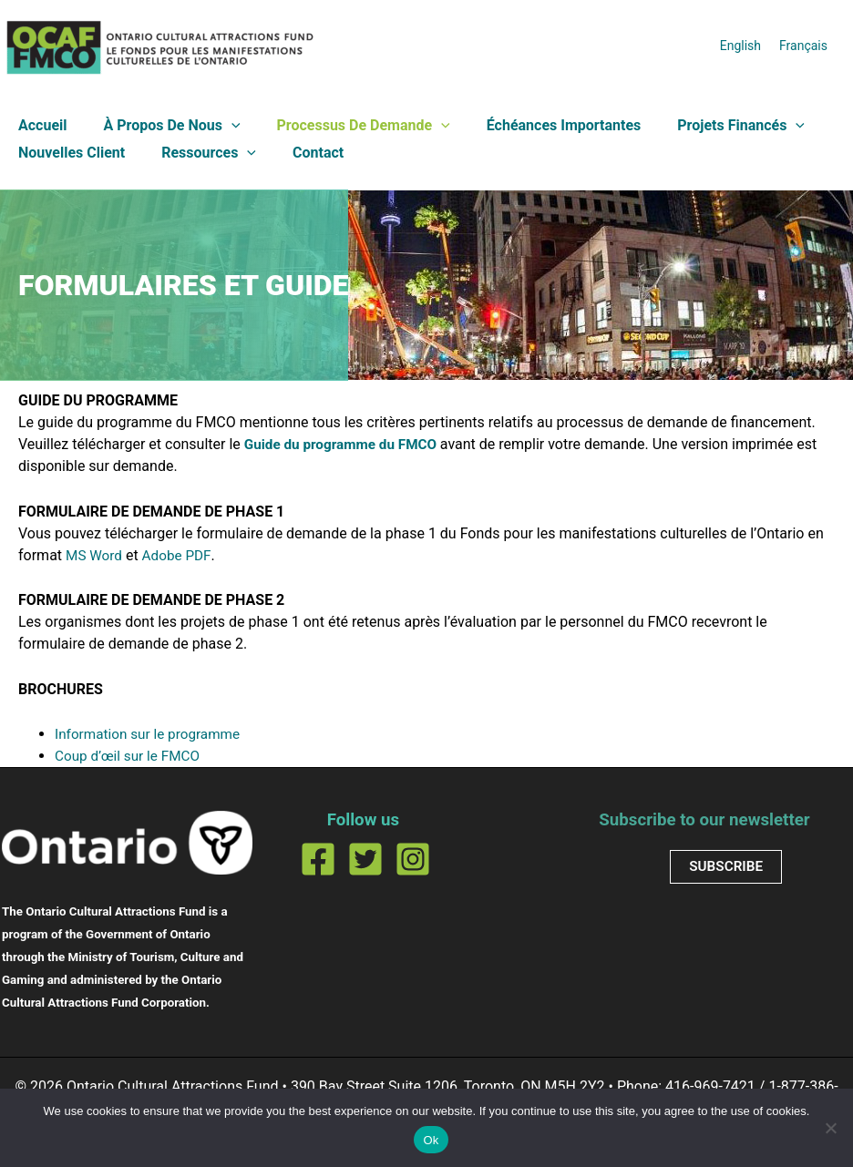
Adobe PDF (180, 555)
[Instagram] (413, 859)
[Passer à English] (740, 45)
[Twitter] (365, 859)
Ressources (197, 153)
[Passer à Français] (803, 45)
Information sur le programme (152, 733)
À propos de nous (161, 125)
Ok (430, 1140)
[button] (220, 125)
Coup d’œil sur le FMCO (130, 755)
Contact (299, 152)
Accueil (39, 125)
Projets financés (708, 125)
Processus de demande (345, 125)
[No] (830, 1128)
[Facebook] (318, 859)
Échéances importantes (538, 125)
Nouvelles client (68, 152)
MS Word (95, 555)
